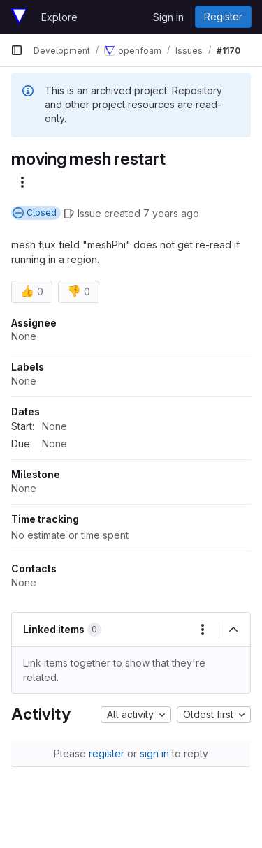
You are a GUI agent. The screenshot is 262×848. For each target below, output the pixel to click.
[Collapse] (233, 629)
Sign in (168, 17)
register (106, 753)
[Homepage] (19, 17)
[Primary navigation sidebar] (17, 50)
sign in (154, 753)
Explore (59, 17)
